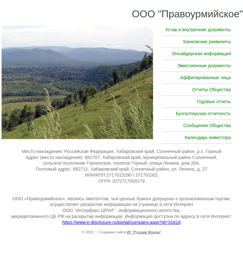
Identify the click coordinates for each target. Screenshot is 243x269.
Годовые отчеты (214, 101)
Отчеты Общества (211, 89)
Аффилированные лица (205, 77)
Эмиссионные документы (204, 65)
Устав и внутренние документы (198, 29)
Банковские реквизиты (207, 41)
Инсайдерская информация (201, 53)
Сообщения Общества (207, 125)
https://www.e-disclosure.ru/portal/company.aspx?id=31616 (121, 222)
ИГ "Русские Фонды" (144, 232)
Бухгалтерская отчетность (203, 113)
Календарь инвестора (208, 137)
